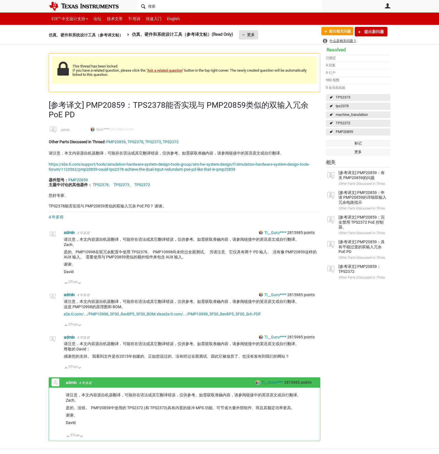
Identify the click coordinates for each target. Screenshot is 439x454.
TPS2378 (135, 142)
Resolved (336, 50)
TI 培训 (129, 19)
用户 (387, 6)
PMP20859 (344, 132)
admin (65, 130)
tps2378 (342, 106)
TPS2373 (343, 97)
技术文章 (111, 19)
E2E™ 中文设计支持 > (68, 19)
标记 (358, 143)
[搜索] (229, 6)
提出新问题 (373, 31)
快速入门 (148, 19)
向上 (66, 283)
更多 (256, 34)
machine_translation (352, 115)
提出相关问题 (338, 31)
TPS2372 (343, 123)
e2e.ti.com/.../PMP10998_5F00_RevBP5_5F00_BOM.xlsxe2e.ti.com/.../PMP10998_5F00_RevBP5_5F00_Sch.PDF (162, 314)
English (166, 19)
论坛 (94, 19)
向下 (79, 283)
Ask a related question (164, 70)
